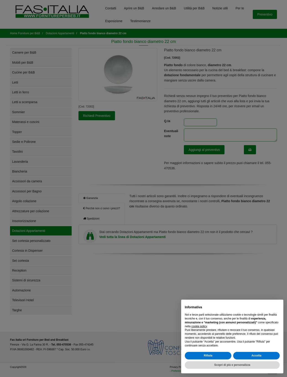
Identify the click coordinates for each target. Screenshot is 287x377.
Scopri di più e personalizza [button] (232, 365)
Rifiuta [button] (208, 355)
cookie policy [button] (199, 326)
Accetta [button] (256, 355)
